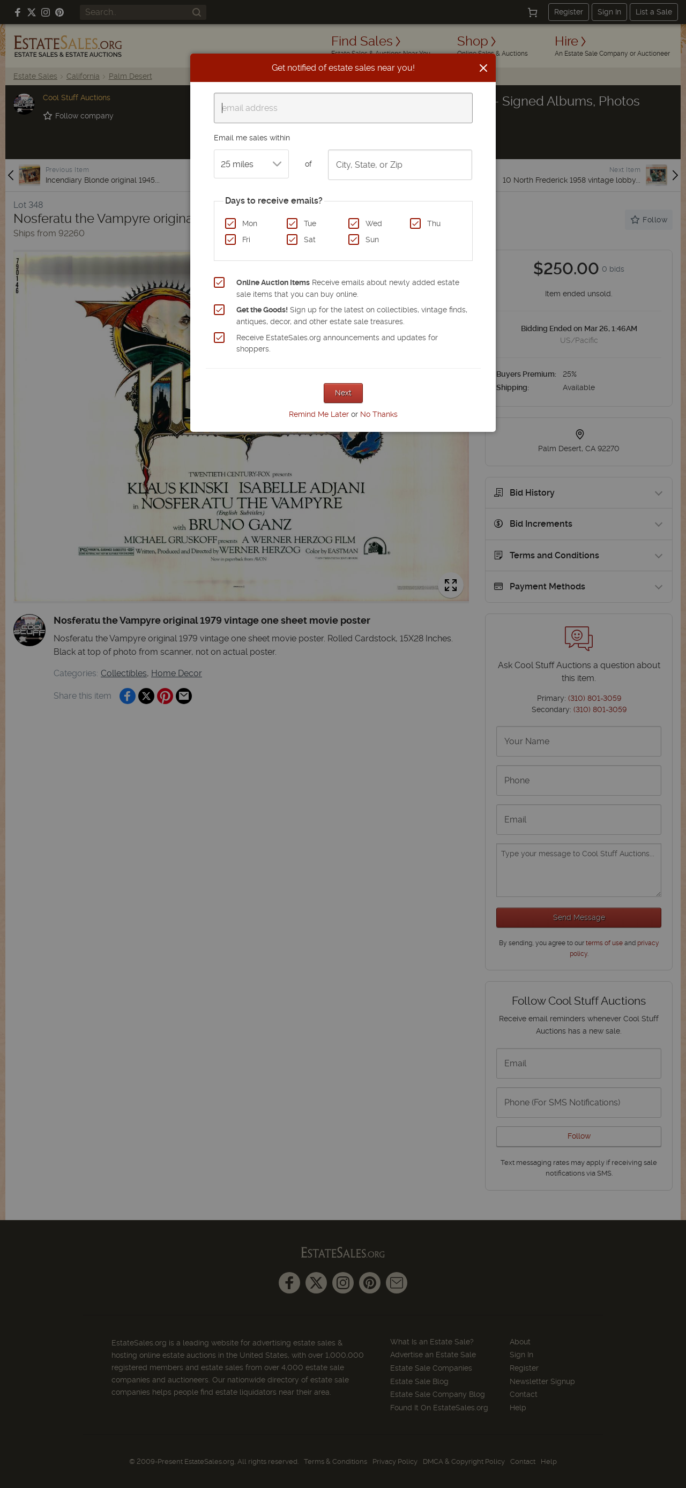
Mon (249, 223)
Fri (246, 239)
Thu (434, 223)
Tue (310, 223)
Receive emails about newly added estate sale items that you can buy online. (347, 288)
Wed (374, 223)
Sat (310, 239)
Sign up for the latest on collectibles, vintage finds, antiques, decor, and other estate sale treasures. (351, 315)
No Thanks (379, 414)
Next (343, 392)
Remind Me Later (319, 414)
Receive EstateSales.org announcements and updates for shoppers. (337, 343)
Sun (372, 239)
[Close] (483, 68)
